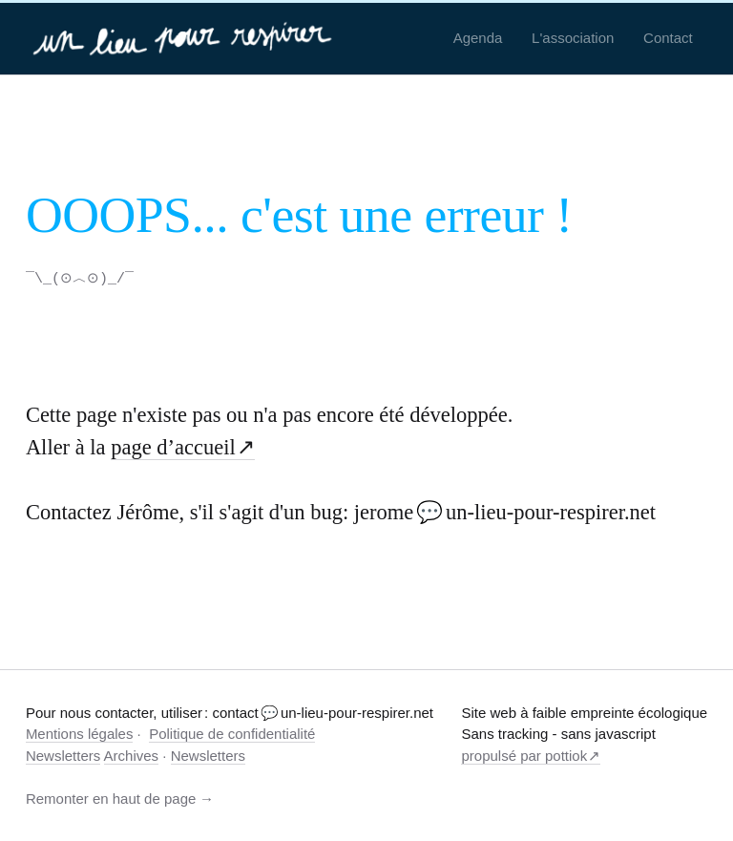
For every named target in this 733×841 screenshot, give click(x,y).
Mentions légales (80, 733)
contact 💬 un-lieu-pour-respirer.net (322, 712)
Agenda (478, 38)
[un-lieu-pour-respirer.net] (185, 38)
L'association (573, 38)
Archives (131, 754)
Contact (668, 38)
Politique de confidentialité (232, 733)
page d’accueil (173, 446)
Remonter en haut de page (111, 797)
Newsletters (63, 754)
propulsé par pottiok (524, 754)
